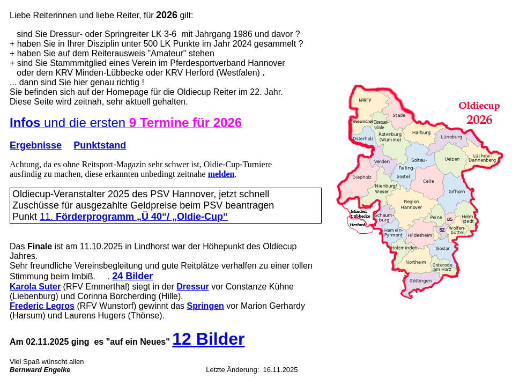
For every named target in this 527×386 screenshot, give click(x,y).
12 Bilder (208, 338)
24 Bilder (132, 276)
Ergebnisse (36, 145)
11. (134, 216)
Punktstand (99, 145)
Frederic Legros (42, 305)
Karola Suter (35, 286)
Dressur (192, 286)
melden (221, 174)
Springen (205, 305)
